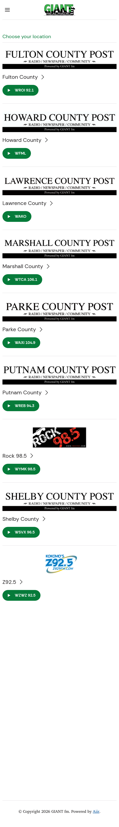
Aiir (96, 811)
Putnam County (25, 392)
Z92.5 (12, 582)
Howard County (25, 140)
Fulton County (23, 76)
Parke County (22, 329)
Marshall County (25, 266)
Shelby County (23, 518)
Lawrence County (27, 203)
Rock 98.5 (17, 455)
